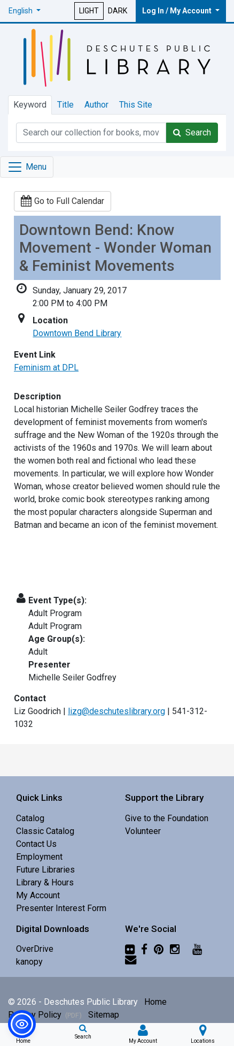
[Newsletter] (130, 959)
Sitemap (103, 1015)
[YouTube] (197, 949)
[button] (24, 11)
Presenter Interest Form (61, 908)
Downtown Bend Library (77, 333)
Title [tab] (65, 105)
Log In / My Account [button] (177, 10)
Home (155, 1002)
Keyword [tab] (29, 105)
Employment (39, 857)
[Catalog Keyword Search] (91, 133)
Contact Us (36, 844)
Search (192, 132)
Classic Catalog (45, 831)
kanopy (29, 962)
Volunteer (143, 831)
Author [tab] (96, 105)
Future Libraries (45, 870)
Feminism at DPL (46, 367)
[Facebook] (144, 949)
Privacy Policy (45, 1015)
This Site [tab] (135, 105)
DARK (117, 10)
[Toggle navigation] (26, 167)
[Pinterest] (158, 949)
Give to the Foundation (166, 818)
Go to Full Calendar (62, 201)
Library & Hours (45, 882)
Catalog (30, 818)
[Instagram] (175, 949)
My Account (38, 895)
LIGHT (89, 10)
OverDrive (34, 949)
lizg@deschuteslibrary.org (116, 711)
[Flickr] (130, 949)
